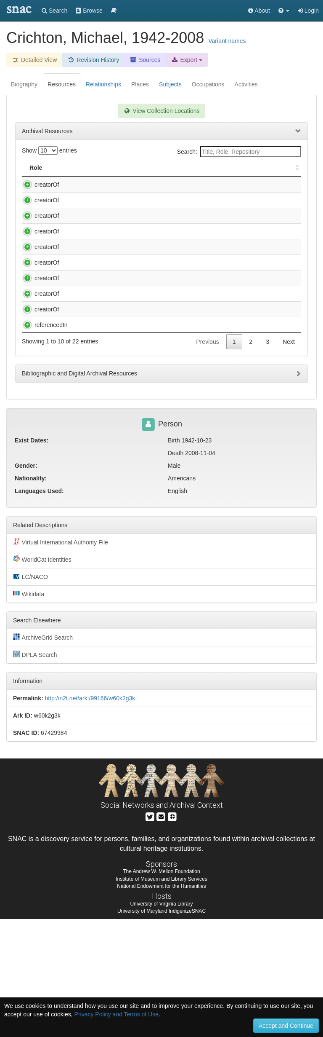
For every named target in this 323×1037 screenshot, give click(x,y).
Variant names (227, 41)
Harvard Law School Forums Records (117, 426)
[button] (284, 10)
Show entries (49, 150)
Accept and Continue (286, 1025)
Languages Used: (39, 609)
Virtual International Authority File (60, 660)
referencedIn (42, 426)
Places (140, 84)
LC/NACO (30, 694)
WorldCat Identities (42, 677)
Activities (246, 84)
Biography (24, 84)
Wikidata (28, 711)
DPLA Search (35, 772)
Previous (207, 459)
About (259, 10)
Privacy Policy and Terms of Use (116, 1014)
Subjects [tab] (170, 84)
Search (54, 10)
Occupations (208, 84)
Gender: (26, 583)
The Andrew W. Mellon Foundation (161, 989)
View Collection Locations (161, 110)
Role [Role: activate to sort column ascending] (35, 167)
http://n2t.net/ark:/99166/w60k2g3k (90, 816)
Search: (239, 151)
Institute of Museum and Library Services (161, 997)
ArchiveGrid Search (43, 755)
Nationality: (31, 596)
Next (289, 459)
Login (308, 10)
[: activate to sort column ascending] (293, 168)
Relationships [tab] (103, 84)
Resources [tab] (62, 84)
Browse (89, 10)
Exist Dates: (31, 558)
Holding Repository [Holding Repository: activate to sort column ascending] (235, 167)
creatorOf (38, 184)
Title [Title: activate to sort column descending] (77, 167)
